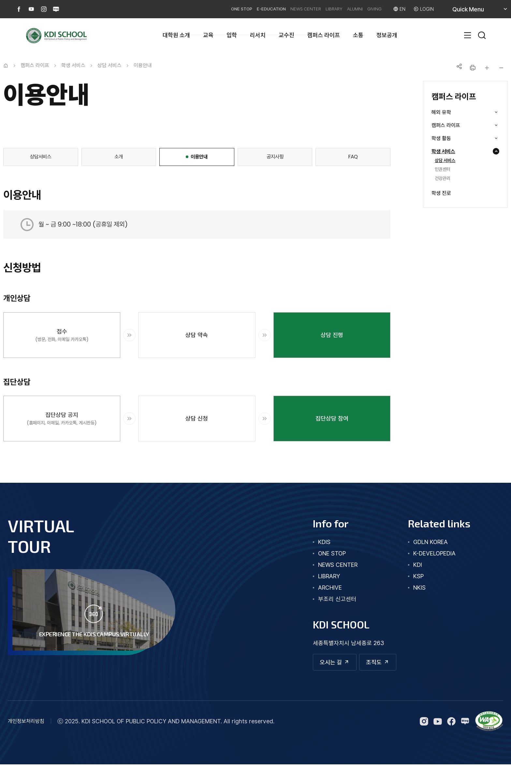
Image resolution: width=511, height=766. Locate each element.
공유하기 (458, 67)
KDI (414, 564)
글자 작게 (501, 67)
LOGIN (426, 9)
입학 (231, 35)
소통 (358, 35)
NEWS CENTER (282, 9)
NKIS (416, 587)
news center (330, 564)
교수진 (286, 35)
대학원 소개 (176, 35)
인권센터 (442, 169)
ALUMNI (343, 9)
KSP (415, 576)
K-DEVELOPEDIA (431, 553)
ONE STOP (203, 9)
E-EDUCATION (240, 9)
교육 (208, 35)
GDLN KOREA (427, 541)
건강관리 (442, 179)
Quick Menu (475, 12)
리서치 (258, 35)
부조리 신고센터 (330, 599)
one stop (325, 553)
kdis (317, 541)
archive (323, 587)
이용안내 (143, 65)
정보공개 (386, 35)
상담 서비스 (445, 161)
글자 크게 (486, 67)
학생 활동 (450, 138)
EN (400, 9)
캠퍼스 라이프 (323, 35)
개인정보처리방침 (26, 723)
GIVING (368, 9)
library (322, 576)
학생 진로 (441, 193)
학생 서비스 (452, 151)
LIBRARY (316, 9)
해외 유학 (450, 112)
